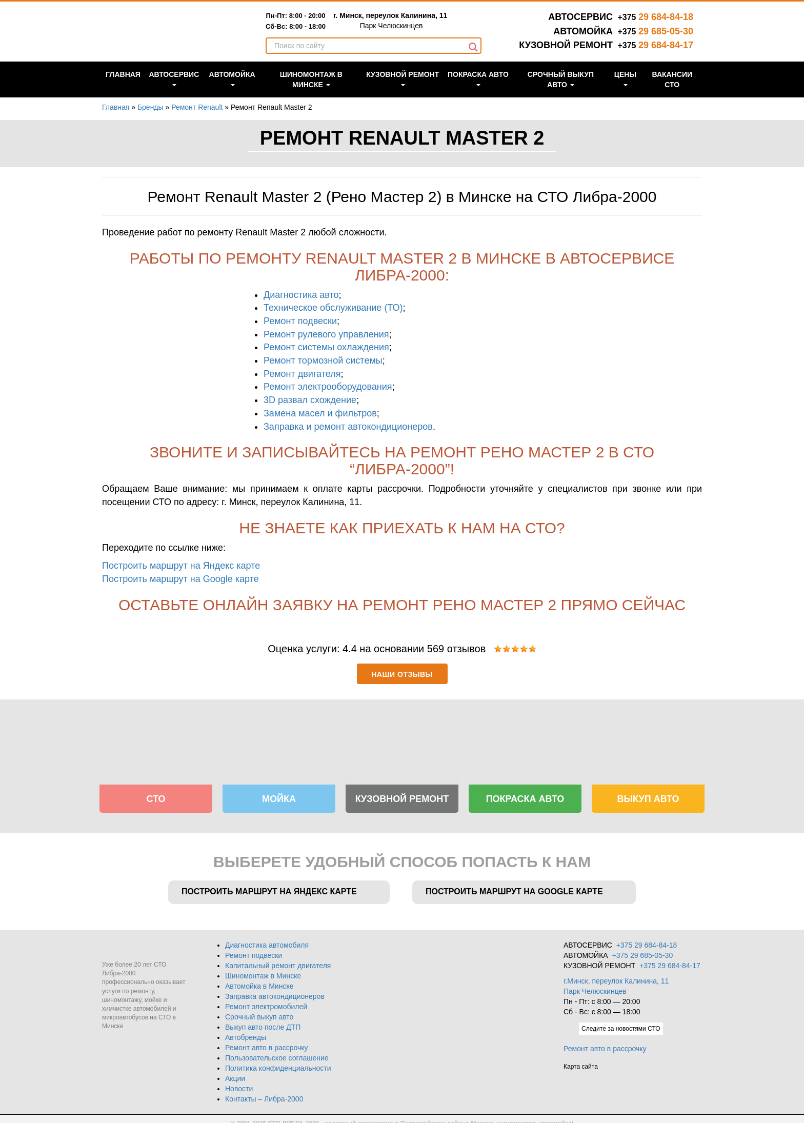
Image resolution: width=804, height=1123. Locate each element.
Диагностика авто (301, 295)
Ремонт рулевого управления (326, 334)
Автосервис (174, 89)
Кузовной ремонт (402, 89)
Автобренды (245, 1033)
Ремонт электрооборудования (328, 387)
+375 (655, 17)
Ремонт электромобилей (266, 1002)
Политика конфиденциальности (278, 1064)
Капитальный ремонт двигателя (278, 961)
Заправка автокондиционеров (275, 992)
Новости (239, 1084)
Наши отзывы (401, 674)
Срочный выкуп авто (561, 90)
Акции (235, 1074)
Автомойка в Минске (259, 982)
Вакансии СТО (672, 90)
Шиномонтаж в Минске (311, 90)
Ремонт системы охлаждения (326, 347)
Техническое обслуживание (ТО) (333, 308)
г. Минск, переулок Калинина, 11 (414, 25)
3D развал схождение (310, 400)
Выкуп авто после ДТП (262, 1023)
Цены (625, 89)
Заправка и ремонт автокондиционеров (348, 427)
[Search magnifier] (473, 58)
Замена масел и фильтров (320, 413)
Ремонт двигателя (302, 374)
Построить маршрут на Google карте (180, 579)
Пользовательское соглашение (277, 1054)
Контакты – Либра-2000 (264, 1095)
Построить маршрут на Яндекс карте (181, 565)
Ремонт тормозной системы (323, 360)
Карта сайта (581, 1074)
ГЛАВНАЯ (123, 85)
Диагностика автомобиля (267, 941)
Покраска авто (478, 89)
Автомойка (232, 89)
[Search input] (369, 56)
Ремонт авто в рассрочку (266, 1043)
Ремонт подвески (300, 321)
